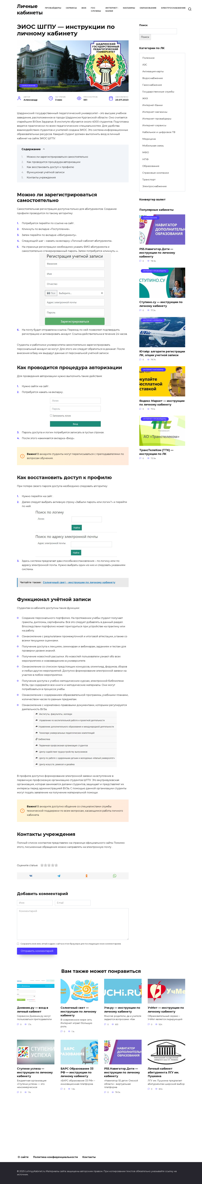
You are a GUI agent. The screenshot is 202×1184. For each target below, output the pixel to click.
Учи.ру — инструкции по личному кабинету (122, 1061)
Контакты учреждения (41, 177)
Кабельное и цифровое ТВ (158, 132)
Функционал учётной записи (46, 172)
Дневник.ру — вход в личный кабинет (32, 1061)
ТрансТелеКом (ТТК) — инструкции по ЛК (156, 452)
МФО (145, 152)
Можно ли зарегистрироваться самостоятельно (57, 156)
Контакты (89, 1157)
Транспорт (149, 179)
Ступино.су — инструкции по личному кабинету (161, 304)
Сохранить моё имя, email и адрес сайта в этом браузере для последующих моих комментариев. (70, 995)
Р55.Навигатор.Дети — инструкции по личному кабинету (157, 252)
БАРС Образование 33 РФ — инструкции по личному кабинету (77, 1124)
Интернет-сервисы (154, 125)
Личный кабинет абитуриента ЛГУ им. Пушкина (163, 1124)
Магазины (129, 8)
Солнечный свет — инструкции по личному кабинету (78, 1063)
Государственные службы (158, 91)
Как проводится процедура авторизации (53, 162)
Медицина (149, 138)
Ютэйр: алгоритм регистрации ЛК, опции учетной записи (162, 353)
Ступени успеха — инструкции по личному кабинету (35, 1124)
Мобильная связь (153, 145)
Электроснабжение (173, 8)
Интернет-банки (152, 105)
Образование (148, 8)
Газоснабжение (152, 84)
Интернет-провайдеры (156, 118)
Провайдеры (53, 8)
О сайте (23, 1157)
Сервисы (71, 8)
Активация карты (153, 71)
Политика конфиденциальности (55, 1157)
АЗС (144, 64)
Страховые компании (155, 172)
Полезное (148, 57)
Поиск (143, 25)
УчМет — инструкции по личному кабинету (166, 1061)
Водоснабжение (152, 78)
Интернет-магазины (154, 111)
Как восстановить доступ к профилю (50, 167)
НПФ (145, 159)
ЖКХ (83, 8)
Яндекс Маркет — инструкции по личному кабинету (162, 402)
